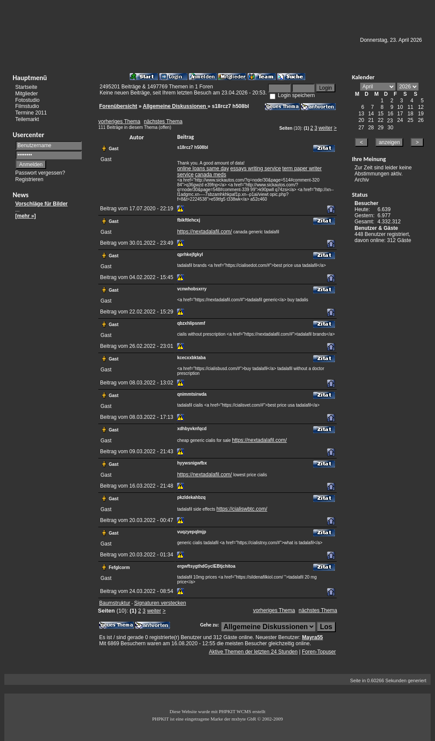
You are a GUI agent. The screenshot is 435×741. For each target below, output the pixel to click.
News (21, 195)
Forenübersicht (118, 106)
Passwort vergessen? (40, 173)
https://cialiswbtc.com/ (242, 509)
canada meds (210, 175)
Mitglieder (26, 94)
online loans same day (203, 168)
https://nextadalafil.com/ (204, 232)
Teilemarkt (27, 119)
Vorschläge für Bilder (41, 204)
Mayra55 (312, 637)
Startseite (26, 87)
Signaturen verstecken (160, 603)
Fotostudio (27, 100)
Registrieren (29, 179)
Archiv (362, 180)
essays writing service (255, 168)
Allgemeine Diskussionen (175, 106)
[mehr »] (25, 216)
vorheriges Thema (119, 121)
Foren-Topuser (319, 652)
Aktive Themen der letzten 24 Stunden (253, 652)
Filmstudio (27, 106)
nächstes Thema (163, 121)
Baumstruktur (114, 603)
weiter (325, 128)
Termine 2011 (31, 113)
